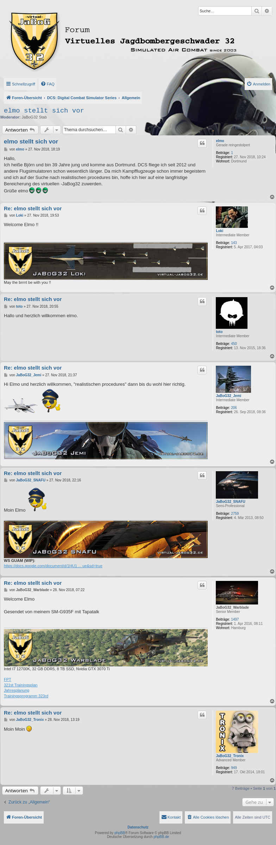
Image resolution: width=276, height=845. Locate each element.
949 (234, 768)
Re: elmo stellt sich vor (33, 208)
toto (219, 332)
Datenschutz (137, 827)
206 (234, 408)
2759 (235, 514)
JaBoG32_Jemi (228, 396)
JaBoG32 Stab (34, 117)
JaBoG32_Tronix (230, 756)
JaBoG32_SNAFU (230, 502)
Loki (219, 231)
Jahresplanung (16, 690)
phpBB (119, 833)
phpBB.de (161, 837)
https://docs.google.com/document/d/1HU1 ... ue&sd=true (53, 566)
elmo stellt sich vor (44, 111)
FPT (7, 679)
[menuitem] (47, 84)
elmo (220, 141)
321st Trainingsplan (20, 685)
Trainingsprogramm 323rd (26, 696)
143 (234, 243)
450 (234, 344)
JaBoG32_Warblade (232, 607)
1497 (235, 619)
